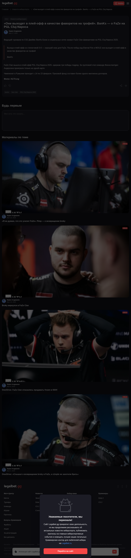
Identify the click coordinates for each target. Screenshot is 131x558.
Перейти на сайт (65, 551)
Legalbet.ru (66, 543)
